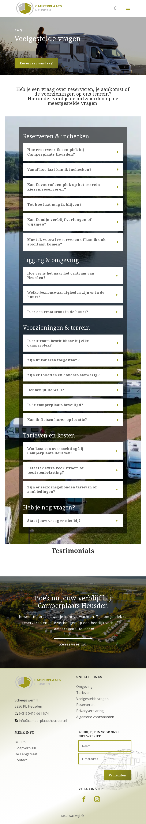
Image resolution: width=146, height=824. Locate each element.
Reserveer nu (73, 644)
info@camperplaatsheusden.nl (43, 720)
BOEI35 (20, 742)
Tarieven (83, 692)
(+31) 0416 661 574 (34, 713)
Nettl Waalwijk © (72, 816)
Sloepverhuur (25, 748)
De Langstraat (26, 754)
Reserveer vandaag (36, 63)
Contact (21, 760)
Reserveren (85, 704)
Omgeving (84, 686)
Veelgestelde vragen (92, 698)
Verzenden (117, 775)
